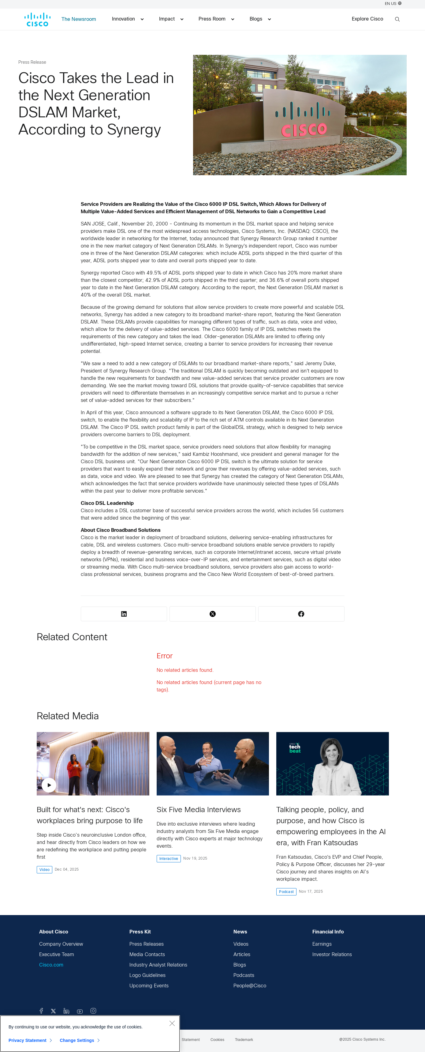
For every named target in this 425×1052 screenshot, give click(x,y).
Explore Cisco (367, 19)
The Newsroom (79, 19)
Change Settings (77, 1040)
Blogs (239, 965)
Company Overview (61, 944)
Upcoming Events (149, 986)
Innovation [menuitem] (128, 19)
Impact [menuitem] (171, 19)
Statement (191, 1040)
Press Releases (146, 944)
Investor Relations (332, 954)
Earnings (322, 944)
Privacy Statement (28, 1040)
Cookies (217, 1040)
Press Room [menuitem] (216, 19)
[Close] (172, 1023)
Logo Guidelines (147, 975)
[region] (90, 1033)
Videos (240, 944)
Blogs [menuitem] (260, 19)
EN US (393, 4)
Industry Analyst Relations (158, 965)
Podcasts (243, 975)
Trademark (244, 1040)
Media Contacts (147, 954)
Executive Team (56, 954)
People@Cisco (249, 986)
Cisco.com (51, 965)
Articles (241, 954)
